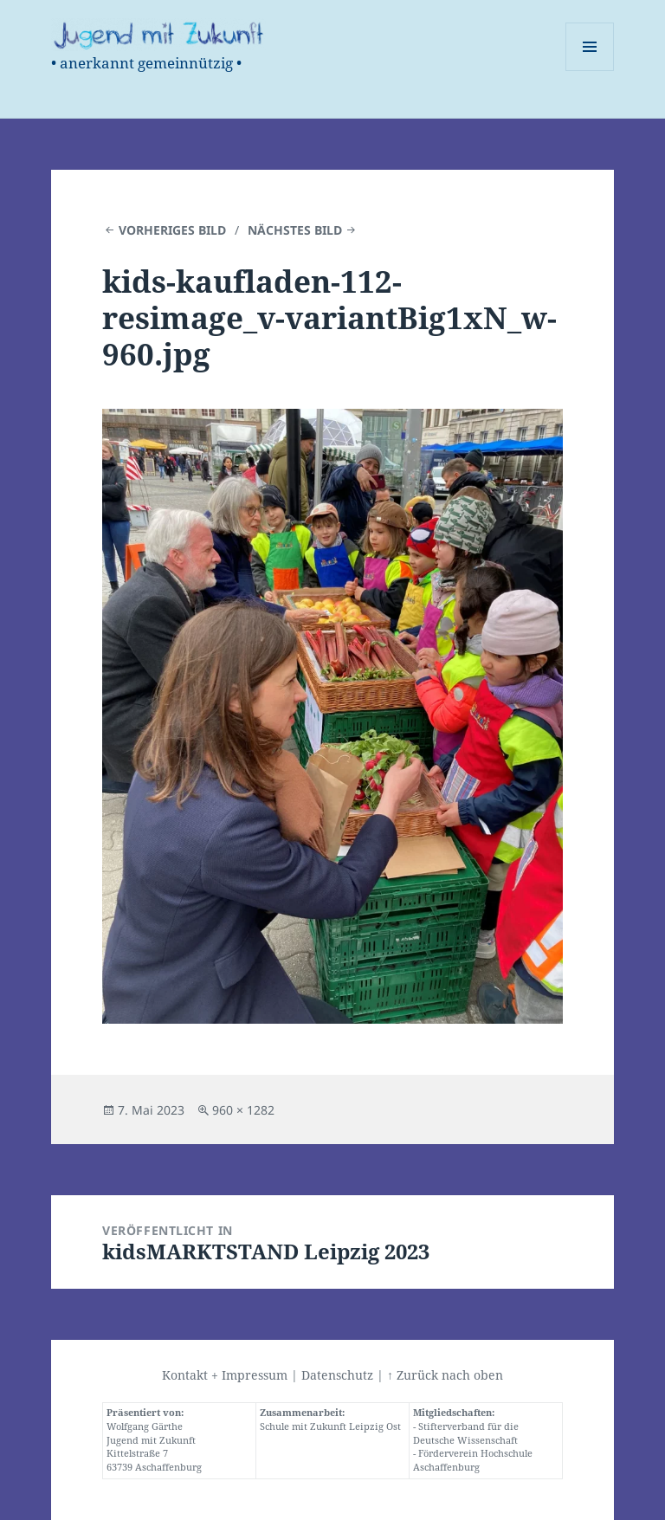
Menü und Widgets (590, 70)
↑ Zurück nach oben (445, 1375)
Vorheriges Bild (172, 230)
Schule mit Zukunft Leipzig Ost (330, 1426)
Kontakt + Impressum (224, 1375)
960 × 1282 (243, 1110)
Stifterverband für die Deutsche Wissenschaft (466, 1433)
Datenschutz (337, 1375)
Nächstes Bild (295, 230)
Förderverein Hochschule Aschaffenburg (473, 1460)
